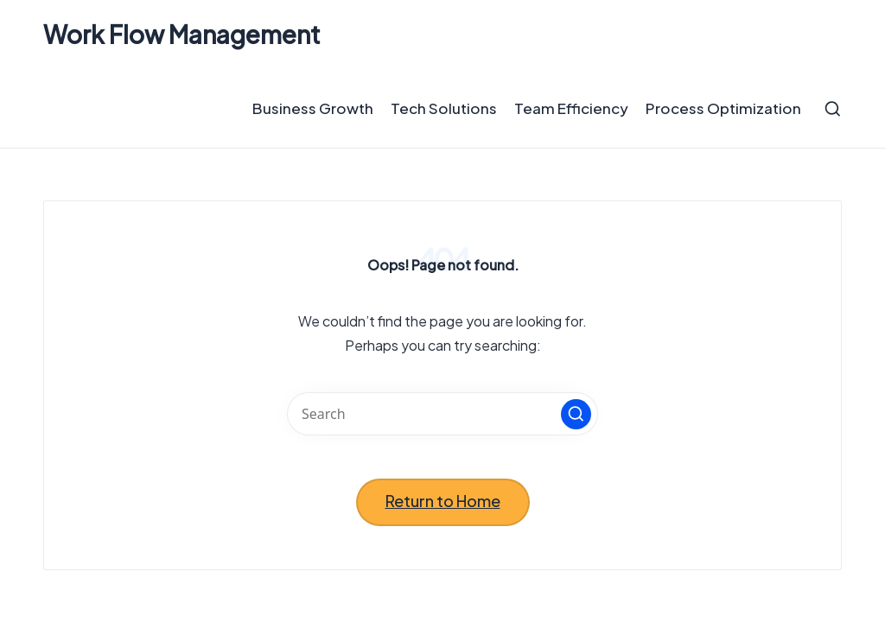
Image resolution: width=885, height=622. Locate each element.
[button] (576, 414)
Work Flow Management (182, 35)
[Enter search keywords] (442, 413)
